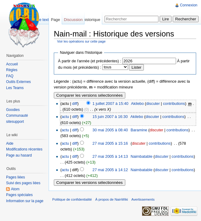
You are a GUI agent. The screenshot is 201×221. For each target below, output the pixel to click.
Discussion (73, 19)
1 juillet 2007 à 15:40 (110, 103)
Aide (9, 143)
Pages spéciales (19, 195)
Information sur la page (24, 201)
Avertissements (142, 199)
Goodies (13, 110)
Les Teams (15, 88)
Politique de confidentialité (72, 199)
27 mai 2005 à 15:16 (110, 143)
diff (74, 103)
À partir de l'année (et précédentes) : (89, 61)
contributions (174, 103)
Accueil (12, 64)
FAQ (9, 76)
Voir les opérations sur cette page (81, 41)
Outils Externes (18, 82)
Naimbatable (141, 156)
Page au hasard (19, 155)
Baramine (138, 130)
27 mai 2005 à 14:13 (110, 156)
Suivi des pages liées (23, 183)
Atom (15, 189)
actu (65, 116)
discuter (153, 103)
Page (55, 19)
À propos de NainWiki (111, 199)
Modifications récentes (24, 149)
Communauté (17, 115)
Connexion (188, 5)
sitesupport (15, 121)
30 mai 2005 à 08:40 (110, 130)
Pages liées (15, 177)
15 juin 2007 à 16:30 (110, 116)
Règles (11, 70)
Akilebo (137, 103)
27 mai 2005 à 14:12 (110, 169)
